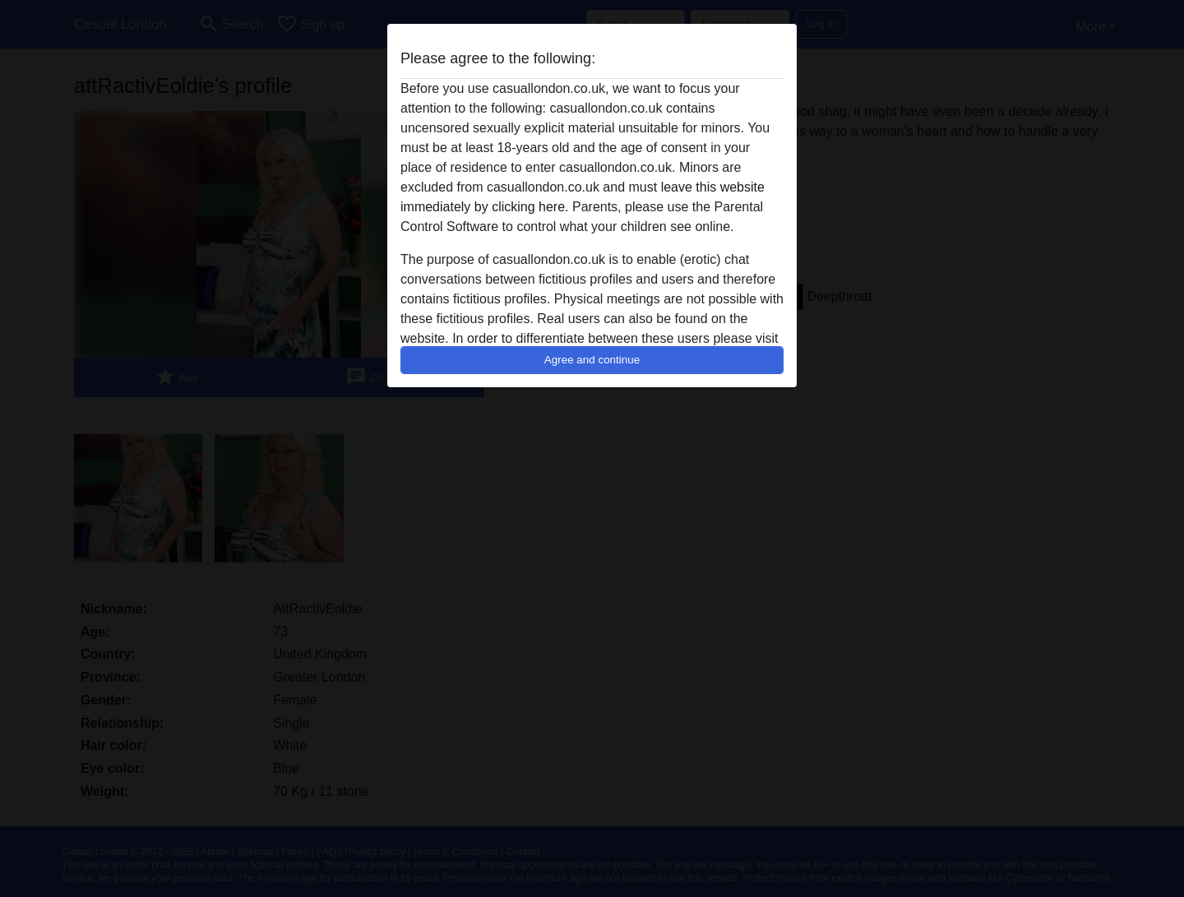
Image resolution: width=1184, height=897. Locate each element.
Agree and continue (592, 360)
